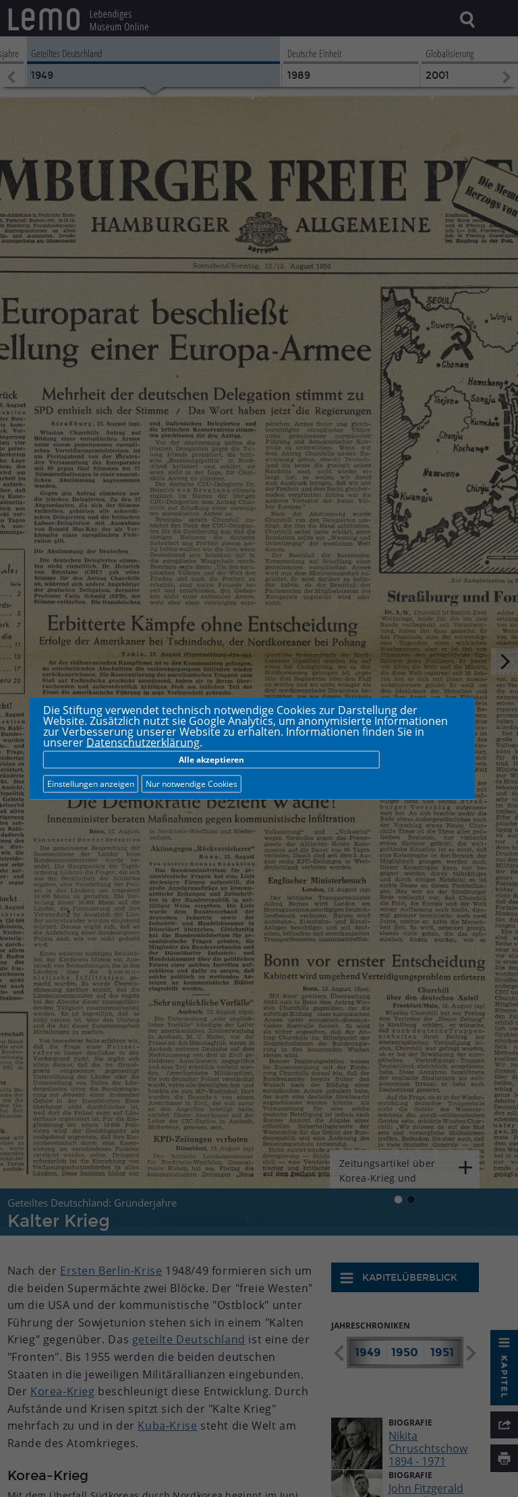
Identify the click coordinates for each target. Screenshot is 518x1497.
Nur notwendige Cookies (191, 784)
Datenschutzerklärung (143, 742)
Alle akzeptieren (211, 759)
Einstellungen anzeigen (90, 784)
